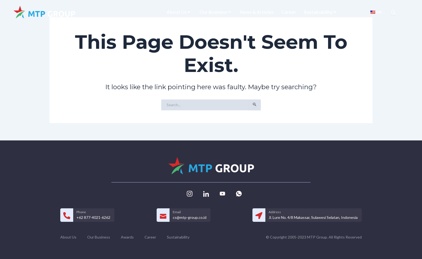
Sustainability (321, 12)
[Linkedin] (206, 193)
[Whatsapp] (239, 193)
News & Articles (256, 12)
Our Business (215, 12)
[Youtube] (222, 193)
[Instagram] (189, 193)
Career (288, 12)
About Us (179, 12)
